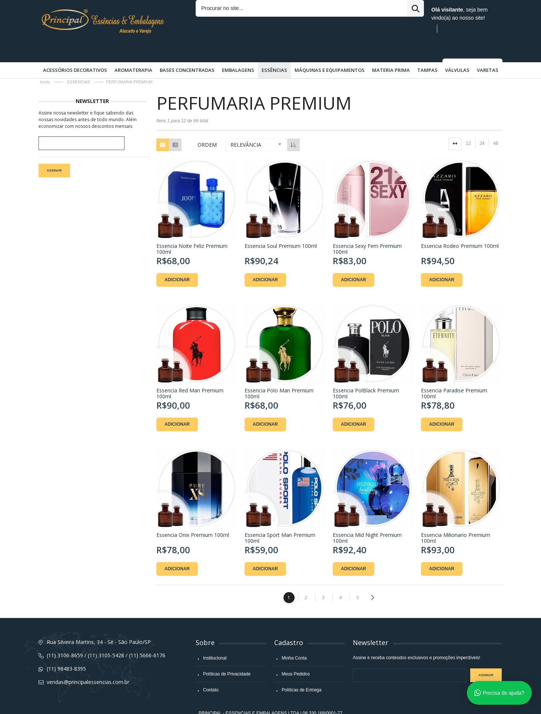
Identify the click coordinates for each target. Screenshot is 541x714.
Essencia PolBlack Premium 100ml (364, 374)
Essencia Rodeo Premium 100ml (458, 228)
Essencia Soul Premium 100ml (280, 228)
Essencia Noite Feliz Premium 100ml (192, 230)
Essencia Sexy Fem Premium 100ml (365, 230)
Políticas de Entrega (301, 671)
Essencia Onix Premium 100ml (192, 514)
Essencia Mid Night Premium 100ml (365, 517)
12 (468, 125)
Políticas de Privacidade (226, 655)
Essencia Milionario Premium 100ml (453, 517)
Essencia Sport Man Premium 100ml (279, 517)
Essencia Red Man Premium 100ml (189, 374)
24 (481, 125)
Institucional (214, 639)
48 (495, 125)
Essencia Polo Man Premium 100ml (278, 374)
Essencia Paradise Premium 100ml (452, 374)
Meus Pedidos (296, 655)
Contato (211, 671)
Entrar (325, 10)
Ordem (207, 126)
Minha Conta (294, 639)
